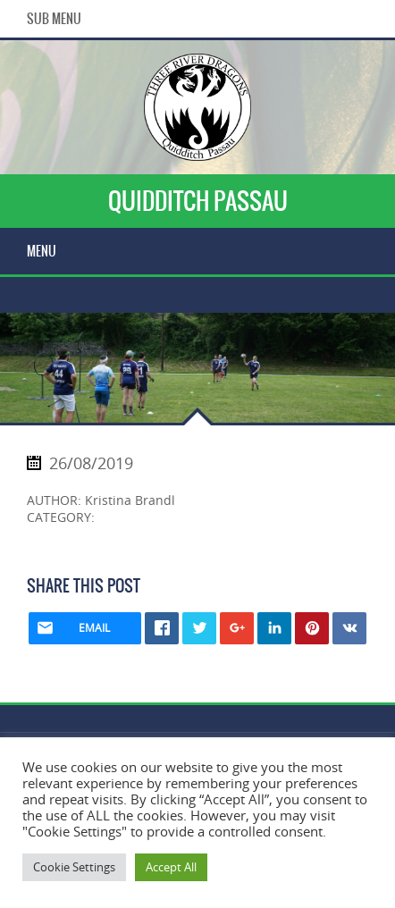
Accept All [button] (171, 867)
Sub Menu (54, 19)
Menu (41, 251)
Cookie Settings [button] (74, 867)
